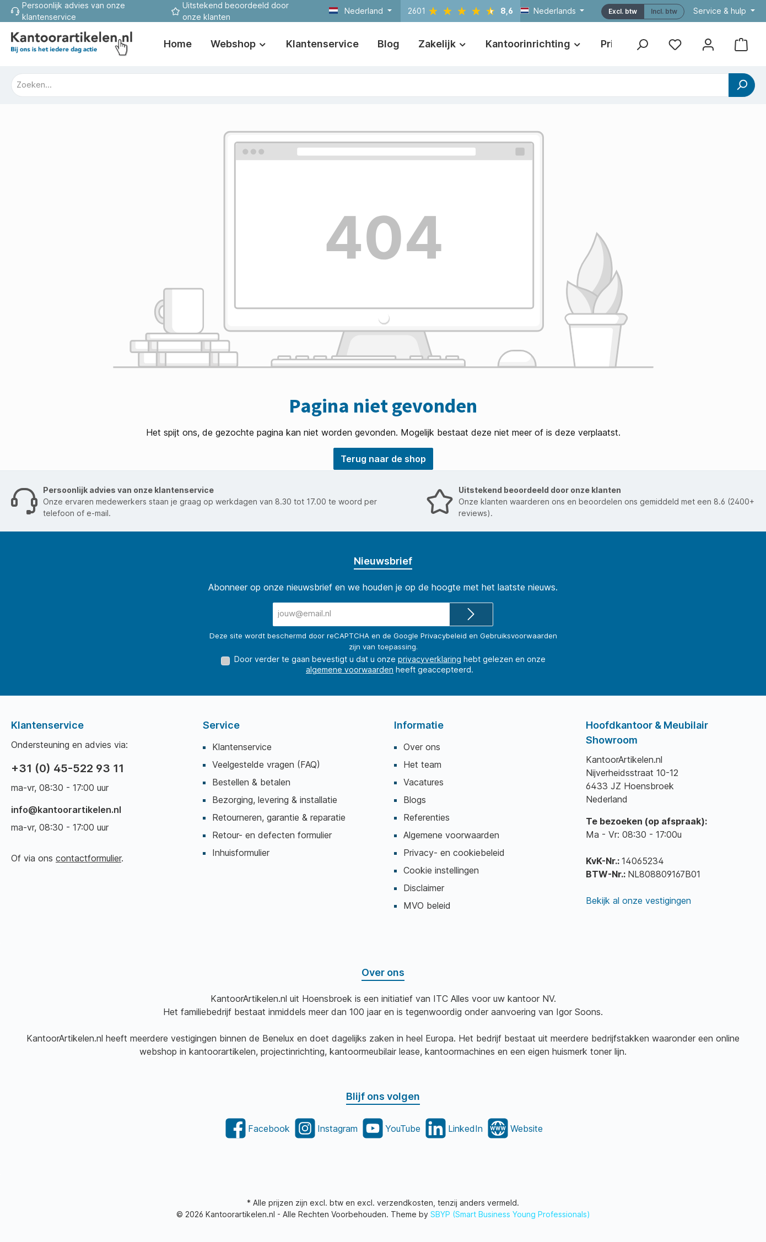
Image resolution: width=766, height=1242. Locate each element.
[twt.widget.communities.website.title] (514, 1128)
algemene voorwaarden (349, 669)
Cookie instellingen (441, 870)
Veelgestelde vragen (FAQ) (266, 764)
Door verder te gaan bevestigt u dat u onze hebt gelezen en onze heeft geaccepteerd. (390, 664)
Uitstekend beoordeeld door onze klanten (539, 489)
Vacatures (423, 782)
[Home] (177, 44)
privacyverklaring (429, 658)
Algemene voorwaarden (451, 834)
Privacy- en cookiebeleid (454, 852)
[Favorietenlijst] (675, 44)
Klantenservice (242, 746)
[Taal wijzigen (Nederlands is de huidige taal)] (552, 11)
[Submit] (471, 614)
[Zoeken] (642, 44)
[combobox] (370, 85)
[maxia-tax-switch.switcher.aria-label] (664, 11)
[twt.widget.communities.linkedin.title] (453, 1128)
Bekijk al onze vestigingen (638, 900)
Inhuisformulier (240, 852)
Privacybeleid (443, 635)
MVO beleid (427, 905)
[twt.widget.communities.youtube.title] (390, 1128)
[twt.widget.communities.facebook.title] (256, 1128)
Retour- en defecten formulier (272, 834)
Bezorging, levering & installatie (274, 799)
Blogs (414, 799)
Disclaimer (423, 887)
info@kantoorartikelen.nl (66, 809)
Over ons (421, 746)
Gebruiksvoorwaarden (518, 635)
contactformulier (88, 858)
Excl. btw (623, 11)
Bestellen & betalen (251, 782)
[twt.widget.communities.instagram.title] (325, 1128)
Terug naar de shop (383, 458)
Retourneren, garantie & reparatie (279, 817)
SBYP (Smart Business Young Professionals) (510, 1214)
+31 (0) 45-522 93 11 (67, 768)
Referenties (426, 817)
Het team (422, 764)
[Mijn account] (708, 44)
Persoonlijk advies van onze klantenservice (128, 489)
